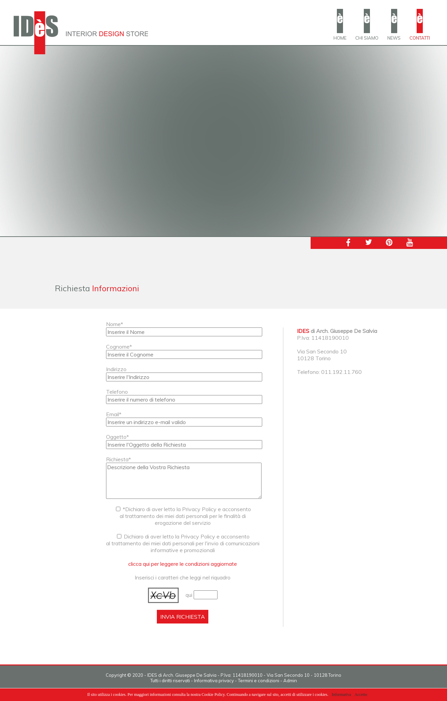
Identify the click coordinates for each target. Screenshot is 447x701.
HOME (339, 38)
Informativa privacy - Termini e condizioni (236, 680)
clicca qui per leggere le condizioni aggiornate (182, 563)
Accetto (361, 694)
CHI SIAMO (366, 38)
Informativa (341, 694)
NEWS (394, 38)
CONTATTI (419, 38)
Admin (290, 680)
